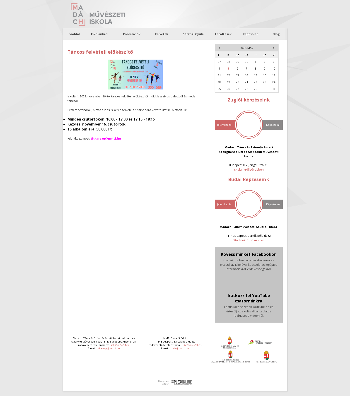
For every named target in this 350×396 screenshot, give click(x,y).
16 (264, 75)
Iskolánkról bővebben (249, 169)
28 (228, 62)
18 (219, 82)
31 (273, 89)
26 (228, 89)
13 (237, 75)
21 (246, 82)
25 (219, 89)
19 (228, 82)
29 (237, 62)
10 (273, 68)
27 (219, 62)
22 (255, 82)
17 (273, 75)
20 (237, 82)
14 (246, 75)
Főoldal (74, 34)
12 (228, 75)
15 (255, 75)
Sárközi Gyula (193, 34)
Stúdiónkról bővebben (248, 240)
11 (219, 75)
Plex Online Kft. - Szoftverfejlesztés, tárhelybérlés (175, 382)
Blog (276, 34)
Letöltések (223, 34)
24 (273, 82)
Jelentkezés (224, 124)
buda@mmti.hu (179, 348)
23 (264, 82)
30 (246, 62)
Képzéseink (273, 124)
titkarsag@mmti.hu (108, 348)
